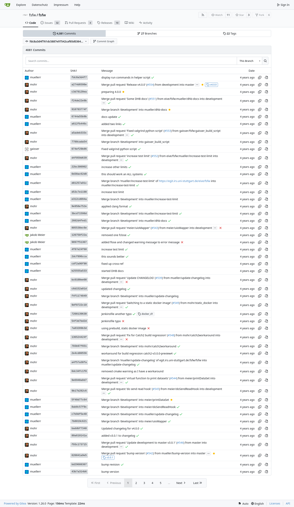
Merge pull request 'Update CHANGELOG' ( (128, 278)
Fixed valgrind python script (119, 149)
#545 (156, 389)
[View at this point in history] (266, 77)
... (197, 84)
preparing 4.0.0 (111, 92)
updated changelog (113, 289)
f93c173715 (79, 444)
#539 (159, 278)
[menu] (243, 503)
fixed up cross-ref (112, 264)
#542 (150, 453)
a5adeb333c (79, 132)
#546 (180, 442)
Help (77, 5)
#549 (176, 303)
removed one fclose (113, 235)
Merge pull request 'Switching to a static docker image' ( (137, 303)
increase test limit (112, 192)
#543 (154, 228)
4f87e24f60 (79, 249)
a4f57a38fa (79, 362)
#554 (150, 84)
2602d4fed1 (79, 220)
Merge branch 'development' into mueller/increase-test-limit (139, 199)
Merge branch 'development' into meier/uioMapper (134, 421)
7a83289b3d (79, 328)
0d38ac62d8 (79, 173)
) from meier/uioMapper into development (185, 228)
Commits (64, 33)
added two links (111, 124)
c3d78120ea (79, 91)
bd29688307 (79, 464)
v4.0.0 (211, 84)
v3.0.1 (108, 457)
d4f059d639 (79, 157)
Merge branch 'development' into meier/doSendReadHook (138, 407)
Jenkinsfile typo (111, 321)
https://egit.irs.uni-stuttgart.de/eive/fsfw (184, 181)
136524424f (79, 337)
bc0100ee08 (79, 279)
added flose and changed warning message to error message (140, 242)
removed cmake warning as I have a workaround (132, 371)
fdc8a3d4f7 (79, 77)
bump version (110, 471)
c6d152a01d (79, 288)
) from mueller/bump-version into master (179, 453)
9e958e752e (79, 206)
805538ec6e (79, 227)
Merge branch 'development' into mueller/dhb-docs (134, 109)
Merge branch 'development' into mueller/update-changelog (139, 296)
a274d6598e (79, 84)
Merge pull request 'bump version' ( (124, 453)
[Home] (7, 4)
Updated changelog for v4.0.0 (120, 428)
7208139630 (79, 313)
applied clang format (114, 206)
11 (228, 15)
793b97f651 (79, 346)
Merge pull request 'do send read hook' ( (127, 389)
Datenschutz (40, 5)
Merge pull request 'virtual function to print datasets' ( (135, 378)
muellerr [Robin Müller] (35, 77)
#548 (171, 335)
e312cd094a (79, 199)
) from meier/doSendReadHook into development (190, 389)
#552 (155, 156)
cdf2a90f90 (79, 263)
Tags (229, 33)
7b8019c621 (79, 421)
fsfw (32, 15)
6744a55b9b (79, 116)
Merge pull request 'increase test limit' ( (126, 156)
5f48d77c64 (79, 399)
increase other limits (114, 167)
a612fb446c (79, 123)
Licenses (274, 503)
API (288, 503)
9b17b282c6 (79, 390)
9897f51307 (79, 242)
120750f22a (79, 235)
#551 (152, 99)
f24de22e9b (79, 100)
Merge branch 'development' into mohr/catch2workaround (138, 346)
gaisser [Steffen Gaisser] (34, 149)
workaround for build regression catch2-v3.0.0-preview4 (137, 353)
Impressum (61, 5)
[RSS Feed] (202, 15)
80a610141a (79, 435)
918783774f (79, 109)
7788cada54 (79, 141)
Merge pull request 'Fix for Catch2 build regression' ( (134, 335)
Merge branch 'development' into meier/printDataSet (135, 400)
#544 (173, 378)
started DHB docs (112, 271)
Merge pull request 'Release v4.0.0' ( (124, 84)
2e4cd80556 (79, 353)
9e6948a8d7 (79, 380)
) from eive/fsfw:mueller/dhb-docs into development (189, 99)
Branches (147, 33)
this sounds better (113, 256)
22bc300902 (79, 166)
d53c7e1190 (79, 192)
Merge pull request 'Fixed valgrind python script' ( (132, 131)
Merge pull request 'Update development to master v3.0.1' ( (139, 442)
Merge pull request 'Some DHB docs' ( (125, 99)
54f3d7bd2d (79, 321)
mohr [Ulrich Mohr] (33, 84)
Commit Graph (103, 41)
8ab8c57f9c (79, 406)
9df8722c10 (79, 305)
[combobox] (249, 61)
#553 (167, 131)
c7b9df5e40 (79, 414)
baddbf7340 (79, 428)
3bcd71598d (79, 213)
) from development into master (174, 84)
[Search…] (265, 61)
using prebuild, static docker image (123, 328)
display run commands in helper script (125, 77)
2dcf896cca (79, 256)
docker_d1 (145, 314)
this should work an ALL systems (122, 174)
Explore (21, 5)
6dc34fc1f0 (79, 371)
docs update (109, 117)
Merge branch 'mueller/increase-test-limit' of (130, 181)
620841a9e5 (79, 455)
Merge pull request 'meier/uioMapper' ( (126, 228)
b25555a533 (79, 270)
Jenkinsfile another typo (116, 314)
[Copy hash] (260, 77)
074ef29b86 (79, 148)
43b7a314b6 (79, 471)
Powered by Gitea (15, 503)
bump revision (110, 464)
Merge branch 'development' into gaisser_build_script (135, 142)
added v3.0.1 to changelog (118, 435)
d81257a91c (79, 183)
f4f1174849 (79, 295)
